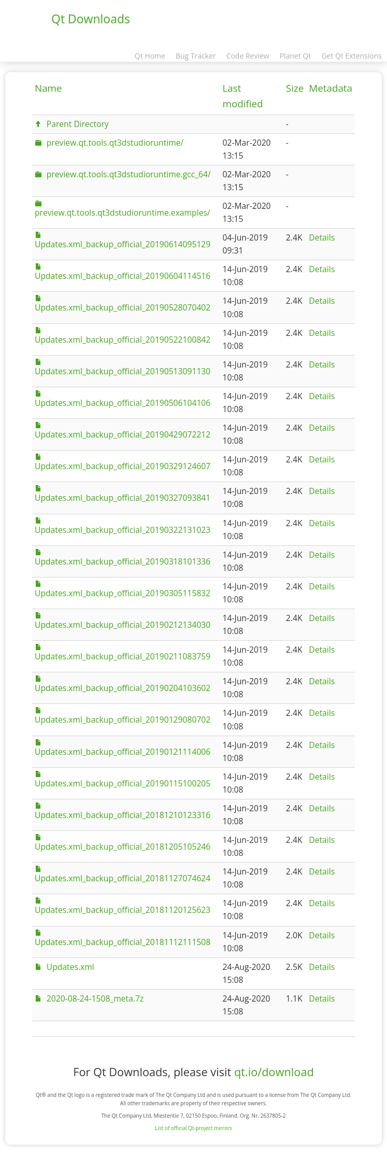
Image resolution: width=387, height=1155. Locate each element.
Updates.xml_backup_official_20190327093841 (122, 497)
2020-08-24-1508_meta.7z (95, 998)
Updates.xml (70, 967)
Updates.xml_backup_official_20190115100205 (122, 783)
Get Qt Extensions (351, 56)
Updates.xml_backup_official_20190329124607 (122, 466)
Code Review (247, 56)
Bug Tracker (196, 56)
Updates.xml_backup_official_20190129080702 (122, 719)
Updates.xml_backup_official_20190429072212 (122, 434)
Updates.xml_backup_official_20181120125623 (122, 909)
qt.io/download (274, 1071)
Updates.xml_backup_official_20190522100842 (122, 339)
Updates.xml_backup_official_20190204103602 (122, 688)
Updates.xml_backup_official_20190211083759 (122, 656)
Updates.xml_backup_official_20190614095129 (122, 244)
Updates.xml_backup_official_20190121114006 (122, 751)
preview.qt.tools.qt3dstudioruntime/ (115, 142)
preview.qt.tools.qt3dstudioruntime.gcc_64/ (129, 174)
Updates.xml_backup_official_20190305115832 (122, 593)
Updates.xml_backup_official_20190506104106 (122, 403)
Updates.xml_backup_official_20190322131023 (122, 530)
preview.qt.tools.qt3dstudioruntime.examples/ (122, 212)
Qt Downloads (90, 18)
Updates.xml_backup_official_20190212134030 (122, 624)
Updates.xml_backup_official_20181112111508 (122, 942)
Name (48, 88)
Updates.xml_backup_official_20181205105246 (122, 846)
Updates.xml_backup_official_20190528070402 (122, 307)
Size (295, 88)
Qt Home (150, 56)
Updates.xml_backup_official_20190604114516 (122, 275)
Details (322, 237)
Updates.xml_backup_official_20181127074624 (122, 878)
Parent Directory (78, 124)
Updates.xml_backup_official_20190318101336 (122, 561)
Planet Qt (295, 56)
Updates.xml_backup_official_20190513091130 (122, 371)
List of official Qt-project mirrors (193, 1128)
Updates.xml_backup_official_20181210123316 (122, 815)
